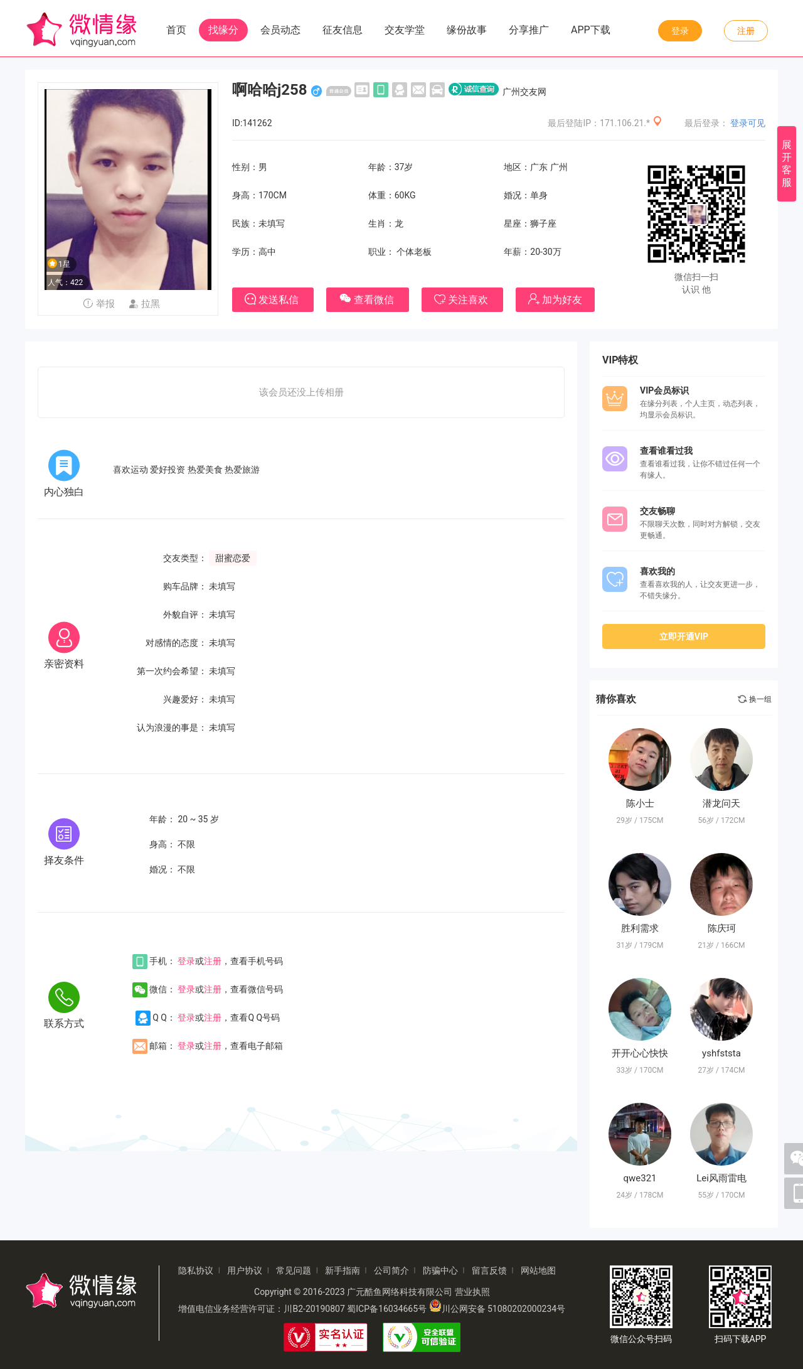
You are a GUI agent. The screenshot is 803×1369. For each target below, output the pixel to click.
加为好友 (555, 299)
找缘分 (223, 30)
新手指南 (342, 1270)
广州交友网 (524, 92)
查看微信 (367, 298)
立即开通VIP (683, 636)
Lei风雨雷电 (721, 1178)
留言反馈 (489, 1270)
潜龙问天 (721, 803)
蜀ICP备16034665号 (387, 1309)
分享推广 (529, 30)
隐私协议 (195, 1270)
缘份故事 (467, 30)
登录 (680, 31)
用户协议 (244, 1270)
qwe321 (639, 1178)
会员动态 (280, 30)
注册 (746, 31)
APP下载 (590, 30)
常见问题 (293, 1270)
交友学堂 (405, 30)
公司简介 (391, 1270)
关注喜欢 (462, 300)
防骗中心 (440, 1270)
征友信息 (342, 30)
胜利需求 (640, 928)
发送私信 (273, 299)
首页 (176, 30)
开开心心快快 (640, 1053)
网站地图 (538, 1270)
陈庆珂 (722, 928)
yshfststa (721, 1053)
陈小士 (640, 803)
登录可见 (747, 123)
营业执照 (472, 1292)
